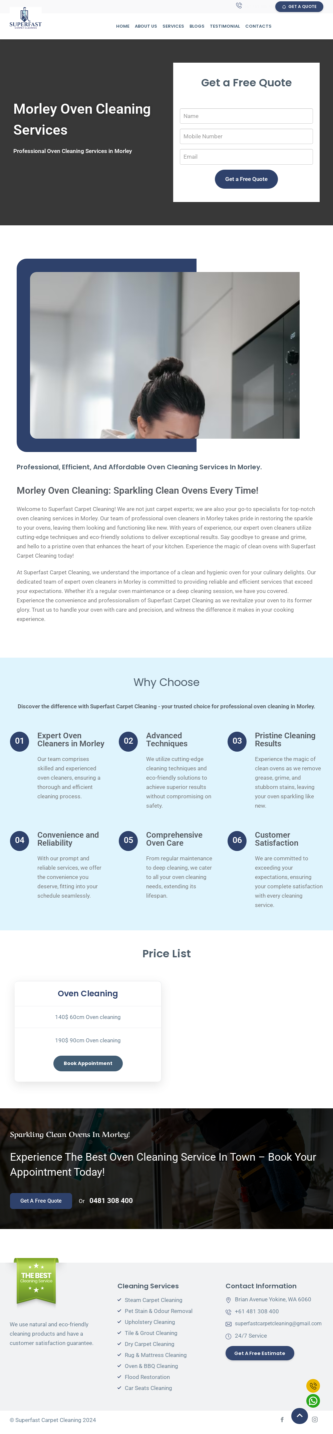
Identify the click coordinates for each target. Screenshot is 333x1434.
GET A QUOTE (299, 7)
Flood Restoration (147, 1381)
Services (173, 26)
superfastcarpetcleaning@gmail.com (281, 1327)
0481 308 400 (111, 1205)
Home (122, 26)
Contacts (258, 26)
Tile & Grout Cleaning (151, 1337)
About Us (146, 26)
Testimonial (225, 26)
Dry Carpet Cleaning (150, 1348)
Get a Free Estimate (262, 1358)
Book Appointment (88, 1064)
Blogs (197, 26)
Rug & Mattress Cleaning (156, 1359)
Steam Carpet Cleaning (154, 1304)
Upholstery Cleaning (150, 1326)
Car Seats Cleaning (148, 1392)
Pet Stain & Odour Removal (159, 1315)
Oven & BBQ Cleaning (151, 1370)
